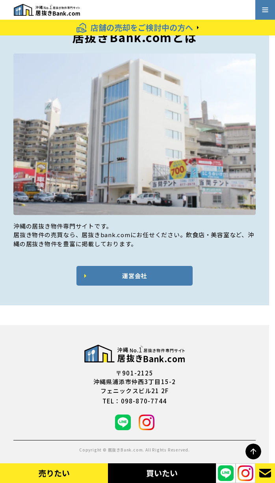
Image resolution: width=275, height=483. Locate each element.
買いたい (162, 473)
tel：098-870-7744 (134, 401)
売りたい (54, 473)
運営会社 (134, 275)
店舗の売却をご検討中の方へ (142, 27)
